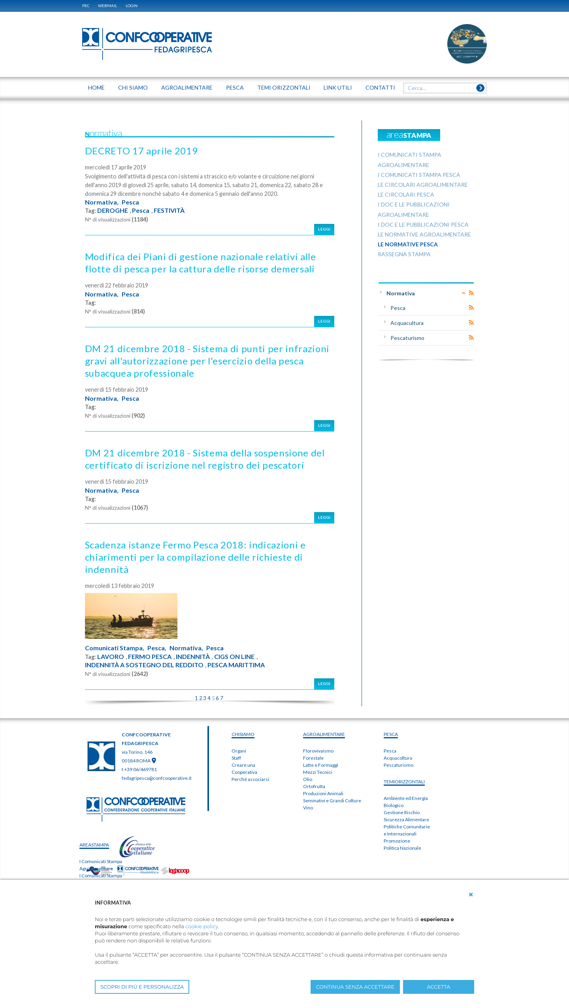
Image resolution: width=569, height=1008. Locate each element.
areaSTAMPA (94, 845)
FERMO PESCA (149, 656)
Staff (236, 758)
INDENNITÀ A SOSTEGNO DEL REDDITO (144, 665)
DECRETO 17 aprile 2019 (141, 150)
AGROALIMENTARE (324, 734)
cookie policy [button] (201, 926)
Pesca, (156, 648)
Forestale (313, 758)
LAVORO (110, 656)
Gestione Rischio (402, 812)
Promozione (397, 841)
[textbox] (442, 88)
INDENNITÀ (193, 656)
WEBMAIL (107, 5)
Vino (308, 808)
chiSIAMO (243, 734)
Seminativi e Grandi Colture (332, 800)
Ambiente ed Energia (406, 798)
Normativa (400, 293)
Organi (239, 751)
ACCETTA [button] (438, 987)
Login (132, 5)
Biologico (393, 805)
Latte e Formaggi (320, 765)
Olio (307, 779)
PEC (85, 5)
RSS (471, 293)
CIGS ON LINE (234, 656)
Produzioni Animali (323, 793)
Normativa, (102, 202)
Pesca (130, 202)
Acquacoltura (398, 758)
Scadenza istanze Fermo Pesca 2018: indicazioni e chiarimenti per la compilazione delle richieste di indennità (195, 557)
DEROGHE (112, 210)
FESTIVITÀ (169, 210)
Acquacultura (407, 322)
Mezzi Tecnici (317, 772)
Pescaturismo (407, 337)
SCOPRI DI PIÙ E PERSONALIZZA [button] (142, 987)
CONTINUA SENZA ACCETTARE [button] (355, 987)
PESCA (391, 734)
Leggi (324, 229)
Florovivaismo (318, 751)
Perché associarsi (250, 779)
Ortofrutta (314, 786)
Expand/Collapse (463, 293)
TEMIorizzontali (404, 782)
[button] (471, 894)
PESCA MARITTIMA (236, 665)
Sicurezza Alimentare (406, 819)
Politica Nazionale (402, 848)
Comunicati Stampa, (114, 648)
